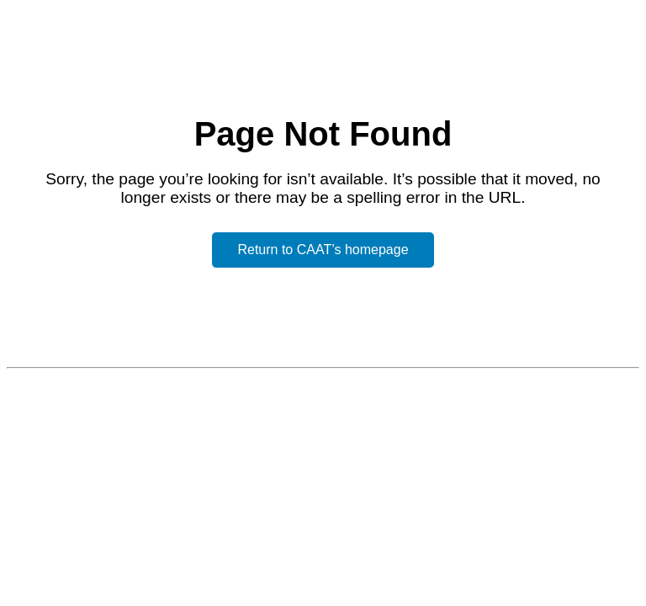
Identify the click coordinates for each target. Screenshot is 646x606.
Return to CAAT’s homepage (322, 249)
